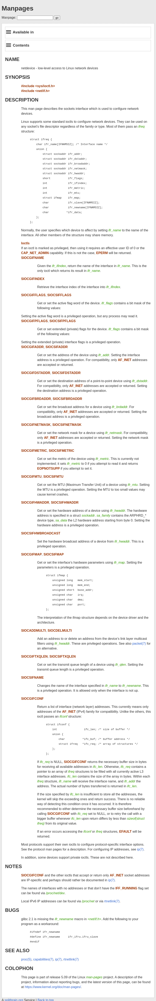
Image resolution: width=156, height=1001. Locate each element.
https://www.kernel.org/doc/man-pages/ (53, 987)
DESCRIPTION (21, 100)
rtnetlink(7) (112, 901)
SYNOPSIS (17, 77)
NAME (12, 59)
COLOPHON (19, 968)
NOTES (13, 866)
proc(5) (26, 959)
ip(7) (140, 849)
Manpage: (9, 17)
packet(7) (139, 643)
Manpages (17, 8)
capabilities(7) (43, 959)
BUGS (12, 910)
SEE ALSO (17, 950)
